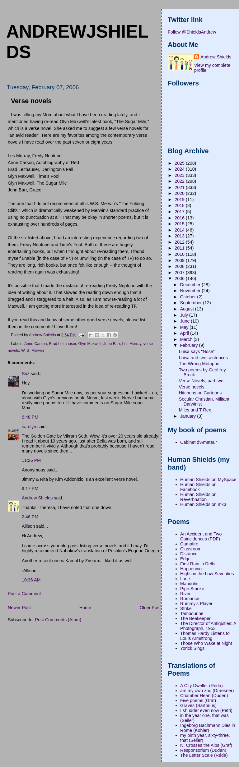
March (187, 339)
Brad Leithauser (62, 344)
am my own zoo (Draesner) (207, 690)
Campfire (189, 543)
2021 (180, 187)
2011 (180, 248)
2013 (180, 235)
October (188, 296)
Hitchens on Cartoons (200, 392)
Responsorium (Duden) (203, 750)
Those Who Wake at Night (206, 643)
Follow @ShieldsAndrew (192, 32)
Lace (185, 578)
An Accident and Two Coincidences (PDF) (201, 536)
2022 (180, 181)
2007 (180, 272)
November (191, 290)
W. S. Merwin (32, 350)
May (185, 327)
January (188, 416)
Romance (189, 598)
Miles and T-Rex (195, 409)
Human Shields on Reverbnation (198, 497)
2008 (180, 266)
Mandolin (189, 583)
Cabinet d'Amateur (198, 442)
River (185, 593)
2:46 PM (30, 516)
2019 (180, 199)
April (185, 333)
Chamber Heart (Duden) (204, 695)
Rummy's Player (196, 603)
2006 (180, 278)
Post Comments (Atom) (58, 619)
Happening (191, 568)
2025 (180, 163)
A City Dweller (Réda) (201, 685)
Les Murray (131, 344)
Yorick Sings (192, 648)
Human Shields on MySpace (208, 479)
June (185, 321)
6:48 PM (30, 417)
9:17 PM (30, 488)
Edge (185, 558)
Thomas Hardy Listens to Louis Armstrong (205, 636)
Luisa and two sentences (203, 357)
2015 (180, 223)
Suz (26, 373)
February (189, 345)
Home (85, 607)
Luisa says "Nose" (197, 351)
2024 (180, 169)
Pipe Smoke (192, 588)
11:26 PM (31, 460)
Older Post (150, 607)
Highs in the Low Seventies (207, 573)
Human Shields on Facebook (198, 487)
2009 (180, 260)
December (191, 284)
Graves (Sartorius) (198, 705)
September (191, 302)
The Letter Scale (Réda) (204, 755)
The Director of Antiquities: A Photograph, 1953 (208, 626)
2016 (180, 217)
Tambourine (192, 613)
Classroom (190, 548)
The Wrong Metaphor (200, 363)
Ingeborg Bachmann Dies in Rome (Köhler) (207, 728)
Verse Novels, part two (201, 380)
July (184, 315)
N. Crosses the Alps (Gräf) (206, 745)
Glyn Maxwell (89, 344)
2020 (180, 193)
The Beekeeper (195, 618)
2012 (180, 242)
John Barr (111, 344)
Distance (189, 553)
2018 (180, 205)
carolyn (29, 426)
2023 (180, 175)
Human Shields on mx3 (203, 504)
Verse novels (191, 386)
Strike (186, 608)
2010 (180, 254)
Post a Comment (24, 593)
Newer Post (19, 607)
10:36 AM (31, 579)
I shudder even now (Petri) (206, 710)
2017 (180, 211)
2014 (180, 229)
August (187, 308)
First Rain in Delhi (197, 563)
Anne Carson (35, 344)
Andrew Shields (37, 497)
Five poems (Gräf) (198, 700)
